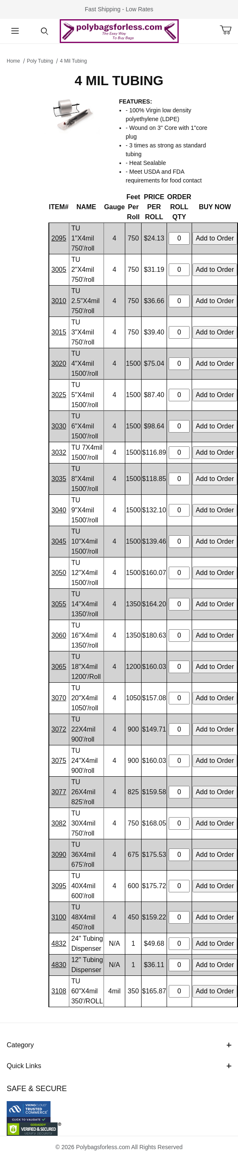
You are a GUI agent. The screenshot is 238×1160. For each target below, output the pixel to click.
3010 (58, 300)
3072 (58, 729)
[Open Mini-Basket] (229, 30)
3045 (58, 541)
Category (119, 1045)
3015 (58, 332)
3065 (58, 666)
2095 (58, 238)
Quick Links (119, 1065)
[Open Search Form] (44, 31)
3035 (58, 478)
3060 (58, 635)
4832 (58, 943)
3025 (58, 394)
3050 (58, 572)
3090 (58, 854)
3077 (58, 791)
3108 (58, 991)
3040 (58, 510)
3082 (58, 823)
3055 (58, 604)
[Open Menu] (15, 31)
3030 (58, 426)
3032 (58, 452)
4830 (58, 964)
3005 (58, 269)
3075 (58, 760)
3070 (58, 698)
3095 (58, 885)
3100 (58, 917)
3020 (58, 363)
